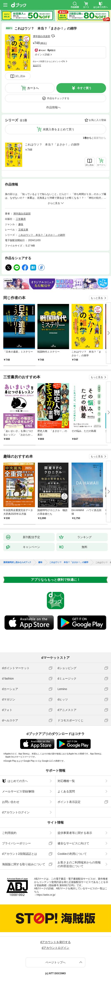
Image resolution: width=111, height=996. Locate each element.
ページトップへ (55, 962)
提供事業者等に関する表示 (75, 832)
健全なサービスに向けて (73, 843)
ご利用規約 (9, 832)
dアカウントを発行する (55, 942)
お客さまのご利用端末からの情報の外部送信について (79, 864)
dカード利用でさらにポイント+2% (49, 61)
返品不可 (37, 65)
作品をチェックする (58, 98)
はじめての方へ (15, 781)
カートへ (33, 88)
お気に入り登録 (97, 120)
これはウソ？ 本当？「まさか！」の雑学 (52, 144)
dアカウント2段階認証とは (19, 853)
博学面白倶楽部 (41, 36)
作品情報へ (53, 107)
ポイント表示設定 (69, 801)
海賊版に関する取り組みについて (23, 864)
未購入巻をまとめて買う (58, 129)
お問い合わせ (10, 801)
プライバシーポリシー (16, 843)
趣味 (20, 224)
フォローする (53, 36)
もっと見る (97, 298)
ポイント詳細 (42, 54)
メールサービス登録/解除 (18, 791)
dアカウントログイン (16, 812)
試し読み (20, 76)
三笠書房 (21, 219)
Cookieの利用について (72, 853)
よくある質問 (66, 791)
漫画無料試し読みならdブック (17, 562)
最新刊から (100, 138)
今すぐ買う (84, 88)
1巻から (87, 138)
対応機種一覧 (66, 781)
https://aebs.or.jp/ (46, 894)
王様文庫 (23, 229)
